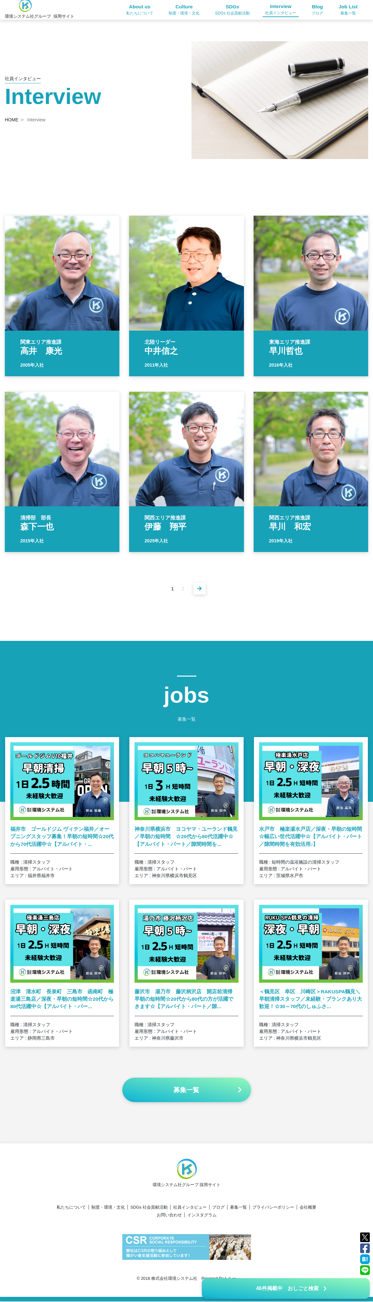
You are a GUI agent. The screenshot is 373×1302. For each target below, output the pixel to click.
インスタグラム (202, 1215)
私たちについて (71, 1207)
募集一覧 (238, 1207)
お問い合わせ (169, 1215)
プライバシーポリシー (273, 1207)
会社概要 (308, 1207)
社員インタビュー (190, 1207)
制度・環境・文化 (108, 1207)
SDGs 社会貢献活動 (149, 1207)
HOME (11, 119)
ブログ (218, 1207)
